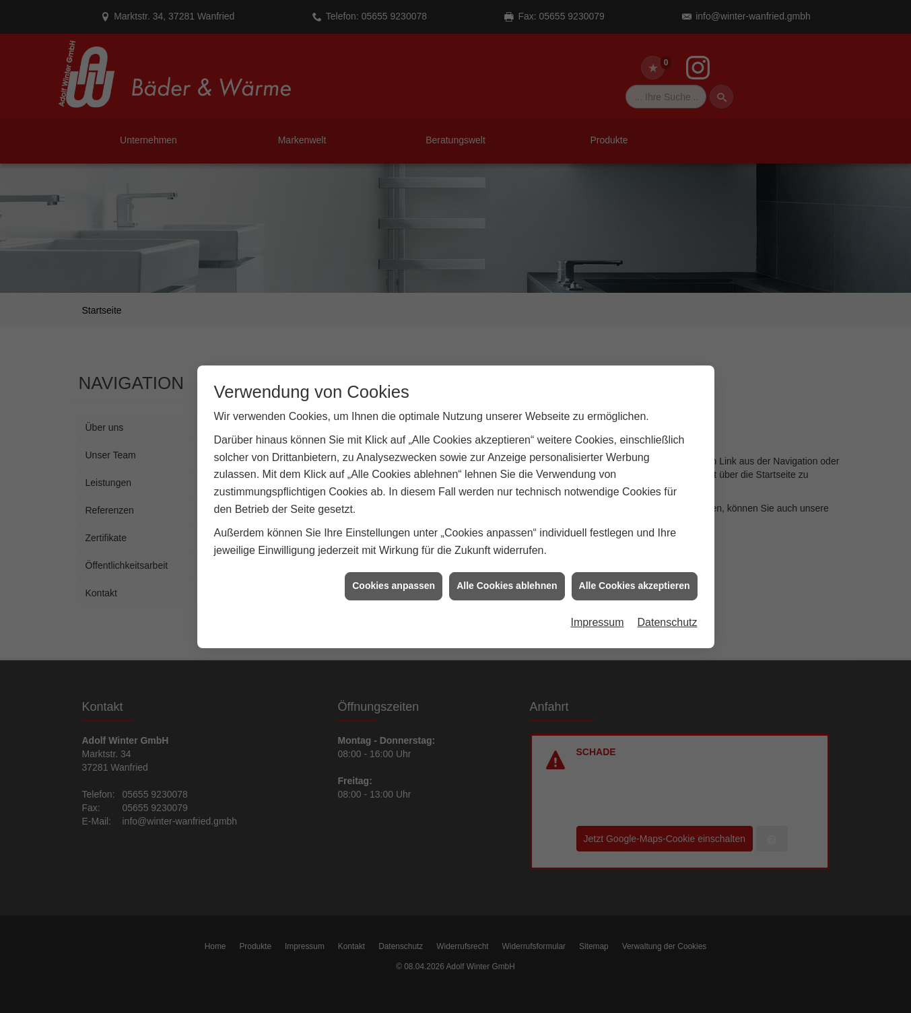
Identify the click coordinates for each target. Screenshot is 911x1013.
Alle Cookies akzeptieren (634, 566)
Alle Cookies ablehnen (507, 566)
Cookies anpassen (393, 566)
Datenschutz (668, 602)
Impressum (596, 602)
